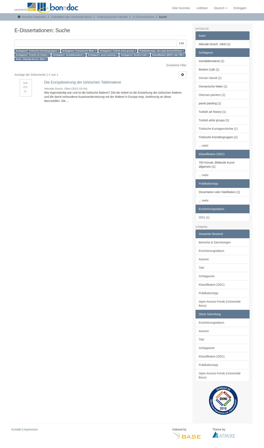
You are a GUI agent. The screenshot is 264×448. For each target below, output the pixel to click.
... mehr (204, 145)
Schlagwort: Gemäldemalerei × (68, 55)
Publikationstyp (208, 293)
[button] (220, 8)
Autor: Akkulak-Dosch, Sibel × (31, 59)
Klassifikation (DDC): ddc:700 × (168, 55)
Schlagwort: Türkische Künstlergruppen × (37, 51)
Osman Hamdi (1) (210, 78)
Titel (201, 267)
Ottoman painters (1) (212, 95)
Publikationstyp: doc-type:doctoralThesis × (161, 51)
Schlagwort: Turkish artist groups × (118, 51)
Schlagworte (207, 276)
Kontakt (16, 429)
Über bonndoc (181, 8)
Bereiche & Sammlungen (215, 242)
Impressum (31, 429)
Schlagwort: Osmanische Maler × (79, 51)
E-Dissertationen (143, 17)
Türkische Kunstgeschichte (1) (218, 128)
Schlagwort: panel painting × (102, 55)
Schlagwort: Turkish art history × (32, 55)
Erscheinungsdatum (211, 250)
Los (181, 43)
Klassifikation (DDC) (212, 284)
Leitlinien (202, 8)
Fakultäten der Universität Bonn (71, 17)
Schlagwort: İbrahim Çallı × (135, 55)
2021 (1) (204, 217)
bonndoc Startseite (34, 17)
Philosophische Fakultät (112, 17)
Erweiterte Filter (176, 65)
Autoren (204, 259)
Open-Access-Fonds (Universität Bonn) (219, 303)
